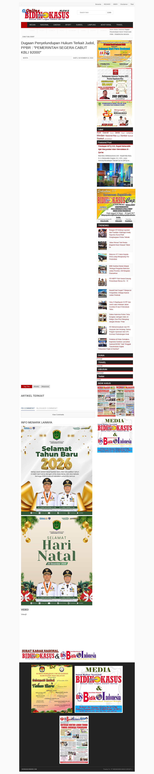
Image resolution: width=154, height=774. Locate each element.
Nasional (108, 136)
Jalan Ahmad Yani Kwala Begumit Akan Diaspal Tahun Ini (119, 245)
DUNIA (32, 30)
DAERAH (57, 25)
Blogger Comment (47, 408)
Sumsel (103, 30)
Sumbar (72, 30)
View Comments (58, 415)
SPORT (68, 25)
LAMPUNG (92, 25)
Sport (118, 136)
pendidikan (108, 139)
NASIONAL (44, 25)
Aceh (42, 30)
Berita (25, 58)
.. (21, 4)
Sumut (52, 30)
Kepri (93, 30)
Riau (62, 30)
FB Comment (28, 408)
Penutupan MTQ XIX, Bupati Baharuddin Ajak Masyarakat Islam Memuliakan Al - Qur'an (114, 149)
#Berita (36, 386)
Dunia (112, 133)
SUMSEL (79, 25)
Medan (101, 135)
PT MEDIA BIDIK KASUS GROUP (121, 769)
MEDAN (32, 25)
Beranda (98, 4)
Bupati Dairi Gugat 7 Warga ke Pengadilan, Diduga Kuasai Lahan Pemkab (120, 292)
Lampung (129, 133)
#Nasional (45, 386)
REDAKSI (107, 4)
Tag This (26, 386)
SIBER (115, 4)
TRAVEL (119, 25)
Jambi (83, 30)
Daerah (106, 133)
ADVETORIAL (106, 25)
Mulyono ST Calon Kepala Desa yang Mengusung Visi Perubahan (119, 256)
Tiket (132, 4)
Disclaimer (124, 4)
